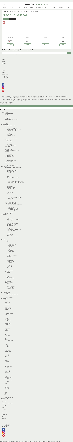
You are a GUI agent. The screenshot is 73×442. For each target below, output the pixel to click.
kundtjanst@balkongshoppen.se (8, 57)
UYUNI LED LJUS (10, 278)
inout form (6, 331)
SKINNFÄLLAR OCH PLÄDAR (12, 165)
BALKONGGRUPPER (9, 113)
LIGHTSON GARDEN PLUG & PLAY (14, 229)
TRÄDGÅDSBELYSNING (11, 225)
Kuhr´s (6, 334)
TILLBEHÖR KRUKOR (11, 189)
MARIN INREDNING (8, 296)
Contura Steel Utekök (9, 313)
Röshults (6, 360)
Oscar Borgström (8, 354)
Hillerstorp (6, 326)
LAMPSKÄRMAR (10, 233)
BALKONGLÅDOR (10, 186)
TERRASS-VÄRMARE (9, 205)
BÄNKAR (8, 254)
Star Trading (7, 368)
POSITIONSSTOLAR (11, 135)
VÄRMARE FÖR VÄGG (13, 208)
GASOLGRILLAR (10, 192)
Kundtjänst (4, 63)
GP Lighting (7, 319)
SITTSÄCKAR (9, 256)
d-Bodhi (6, 314)
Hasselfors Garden (8, 325)
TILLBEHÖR (9, 199)
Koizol (6, 386)
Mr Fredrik (6, 345)
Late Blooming (7, 335)
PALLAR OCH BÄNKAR (11, 130)
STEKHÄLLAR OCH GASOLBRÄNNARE (14, 197)
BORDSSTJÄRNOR (10, 288)
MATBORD (9, 140)
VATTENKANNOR (10, 172)
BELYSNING (25, 7)
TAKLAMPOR (9, 235)
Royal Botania (7, 358)
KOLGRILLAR (9, 193)
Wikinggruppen (10, 102)
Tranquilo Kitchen (8, 378)
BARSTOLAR (9, 134)
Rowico (6, 357)
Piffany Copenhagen (8, 384)
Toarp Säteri (7, 373)
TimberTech (7, 372)
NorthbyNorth (7, 350)
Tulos (6, 376)
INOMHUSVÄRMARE (11, 212)
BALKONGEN (5, 7)
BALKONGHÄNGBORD (11, 145)
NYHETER (54, 7)
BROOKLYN (11, 261)
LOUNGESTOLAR (12, 244)
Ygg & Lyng (7, 383)
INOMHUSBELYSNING (9, 231)
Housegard (7, 329)
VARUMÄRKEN (47, 7)
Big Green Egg (7, 302)
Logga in (3, 72)
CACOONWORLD (8, 308)
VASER (8, 275)
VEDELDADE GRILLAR (11, 194)
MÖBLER (6, 240)
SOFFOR (8, 133)
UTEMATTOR (9, 159)
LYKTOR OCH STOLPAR (11, 224)
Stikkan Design (7, 370)
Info (57, 441)
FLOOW (6, 318)
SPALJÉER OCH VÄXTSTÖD (12, 170)
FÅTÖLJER (9, 131)
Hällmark (6, 330)
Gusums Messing (8, 323)
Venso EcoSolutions (8, 377)
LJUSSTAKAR (9, 273)
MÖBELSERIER (10, 260)
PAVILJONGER (10, 155)
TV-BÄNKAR (9, 257)
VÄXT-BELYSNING (10, 178)
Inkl (6, 440)
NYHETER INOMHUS (9, 397)
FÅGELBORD (9, 176)
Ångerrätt (3, 70)
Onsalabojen (7, 352)
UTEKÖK (8, 196)
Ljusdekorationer (10, 340)
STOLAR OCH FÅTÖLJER (10, 125)
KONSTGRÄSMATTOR (11, 160)
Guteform (6, 324)
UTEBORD (7, 139)
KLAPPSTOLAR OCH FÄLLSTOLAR (14, 129)
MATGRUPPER (8, 146)
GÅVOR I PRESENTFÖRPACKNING (12, 294)
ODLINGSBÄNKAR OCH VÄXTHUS (14, 168)
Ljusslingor (9, 341)
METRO (10, 265)
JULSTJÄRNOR (10, 284)
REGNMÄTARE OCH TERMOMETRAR (14, 173)
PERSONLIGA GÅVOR (9, 297)
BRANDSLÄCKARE (8, 213)
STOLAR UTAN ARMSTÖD (12, 128)
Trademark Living (8, 375)
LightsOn (6, 338)
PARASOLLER (9, 154)
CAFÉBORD (9, 143)
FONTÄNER (9, 175)
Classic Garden (7, 310)
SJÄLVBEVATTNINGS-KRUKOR (13, 185)
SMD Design (7, 367)
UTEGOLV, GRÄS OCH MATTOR (11, 156)
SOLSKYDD (7, 122)
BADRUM (6, 289)
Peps (6, 356)
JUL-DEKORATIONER (9, 282)
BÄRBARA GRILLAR (11, 198)
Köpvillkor (3, 65)
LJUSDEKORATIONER (11, 286)
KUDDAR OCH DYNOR (11, 164)
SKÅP (8, 267)
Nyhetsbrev (6, 77)
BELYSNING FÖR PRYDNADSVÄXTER (16, 182)
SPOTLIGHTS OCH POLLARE (13, 219)
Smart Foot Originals (8, 366)
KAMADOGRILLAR (10, 201)
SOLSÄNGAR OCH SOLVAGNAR (13, 138)
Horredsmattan (7, 328)
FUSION (10, 262)
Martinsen (6, 342)
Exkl (9, 440)
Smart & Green (7, 365)
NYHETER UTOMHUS (9, 396)
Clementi (6, 312)
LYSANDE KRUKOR (11, 187)
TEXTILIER (7, 162)
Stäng (59, 441)
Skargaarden (7, 363)
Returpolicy (4, 68)
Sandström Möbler (8, 307)
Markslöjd (6, 339)
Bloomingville (7, 304)
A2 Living (6, 299)
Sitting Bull (7, 361)
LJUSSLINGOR (10, 218)
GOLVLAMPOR (10, 234)
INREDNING (7, 271)
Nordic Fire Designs (8, 349)
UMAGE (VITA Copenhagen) (10, 379)
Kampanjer (68, 7)
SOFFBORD (9, 144)
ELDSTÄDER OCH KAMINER (10, 202)
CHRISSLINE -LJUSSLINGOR (12, 230)
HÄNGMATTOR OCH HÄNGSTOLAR (12, 150)
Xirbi (5, 382)
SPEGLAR (9, 268)
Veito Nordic (7, 381)
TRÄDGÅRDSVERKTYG (11, 171)
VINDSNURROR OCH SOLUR (13, 177)
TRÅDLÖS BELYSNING (11, 222)
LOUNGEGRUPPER (8, 118)
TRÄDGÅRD (19, 7)
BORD (8, 247)
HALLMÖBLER (10, 270)
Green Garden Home (9, 320)
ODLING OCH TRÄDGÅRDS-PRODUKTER (13, 167)
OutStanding (7, 355)
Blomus (6, 303)
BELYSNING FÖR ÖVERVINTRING (16, 181)
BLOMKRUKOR (8, 117)
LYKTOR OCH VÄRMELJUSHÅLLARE (14, 204)
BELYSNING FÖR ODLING (14, 180)
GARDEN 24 (9, 228)
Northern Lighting (8, 351)
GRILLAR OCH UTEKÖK (9, 191)
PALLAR (10, 246)
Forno (6, 393)
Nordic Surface (7, 391)
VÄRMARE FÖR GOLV (13, 209)
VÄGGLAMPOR (10, 217)
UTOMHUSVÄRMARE (11, 207)
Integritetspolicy (7, 78)
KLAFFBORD (9, 141)
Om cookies (6, 79)
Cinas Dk (6, 309)
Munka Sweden (7, 346)
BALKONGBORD (8, 115)
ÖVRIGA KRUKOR (10, 188)
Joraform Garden (8, 333)
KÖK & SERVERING (8, 291)
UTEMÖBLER (12, 7)
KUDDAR (8, 272)
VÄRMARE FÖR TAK (13, 210)
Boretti (6, 305)
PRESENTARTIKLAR (39, 7)
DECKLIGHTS (9, 220)
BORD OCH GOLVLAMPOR (12, 223)
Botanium (6, 315)
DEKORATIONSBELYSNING (12, 226)
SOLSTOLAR (9, 136)
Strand (6, 392)
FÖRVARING (7, 151)
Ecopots (6, 317)
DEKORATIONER (8, 123)
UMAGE (10, 266)
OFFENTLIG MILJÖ (8, 161)
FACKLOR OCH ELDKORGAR (10, 203)
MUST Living (7, 389)
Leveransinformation (5, 66)
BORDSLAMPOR (10, 238)
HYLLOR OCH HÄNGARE (12, 255)
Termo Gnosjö (7, 371)
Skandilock (7, 362)
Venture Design (7, 388)
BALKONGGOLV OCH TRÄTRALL (11, 119)
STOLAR (6, 114)
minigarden (7, 344)
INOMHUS (31, 7)
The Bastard (7, 387)
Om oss (5, 76)
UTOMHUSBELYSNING (9, 215)
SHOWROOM (61, 7)
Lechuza (6, 336)
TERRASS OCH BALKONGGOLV (13, 157)
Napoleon (6, 347)
